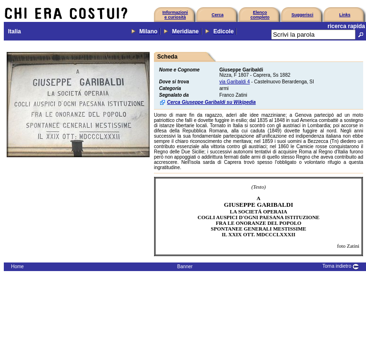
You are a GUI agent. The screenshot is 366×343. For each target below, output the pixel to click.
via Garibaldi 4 (234, 81)
